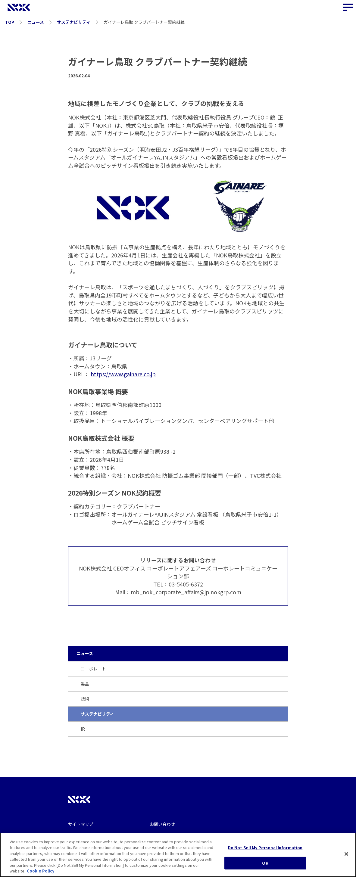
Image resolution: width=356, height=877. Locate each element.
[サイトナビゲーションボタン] (348, 7)
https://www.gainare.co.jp (123, 374)
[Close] (346, 854)
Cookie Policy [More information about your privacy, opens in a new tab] (40, 871)
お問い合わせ (162, 824)
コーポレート (93, 669)
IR (83, 729)
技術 (85, 699)
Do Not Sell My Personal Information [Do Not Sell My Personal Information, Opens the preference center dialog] (265, 848)
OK (265, 863)
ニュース (85, 653)
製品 (85, 684)
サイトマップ (80, 824)
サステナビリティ (97, 714)
